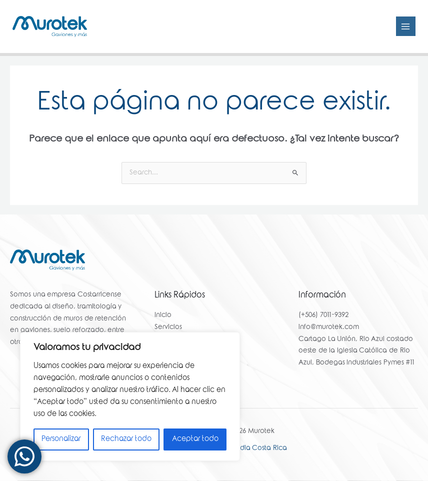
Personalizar (61, 439)
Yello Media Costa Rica (249, 448)
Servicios (168, 327)
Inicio (163, 316)
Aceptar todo (195, 439)
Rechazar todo (126, 439)
